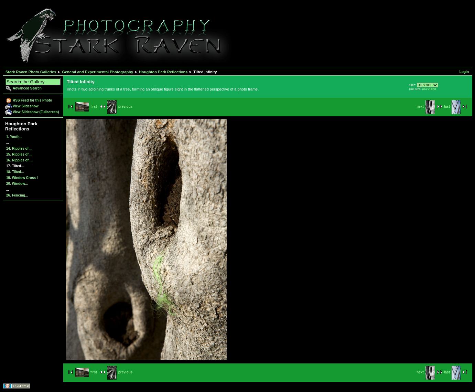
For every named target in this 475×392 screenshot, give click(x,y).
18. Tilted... (15, 172)
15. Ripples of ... (19, 154)
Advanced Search (27, 88)
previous (120, 106)
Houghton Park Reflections (163, 72)
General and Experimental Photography (97, 72)
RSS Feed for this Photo (32, 100)
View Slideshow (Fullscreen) (36, 112)
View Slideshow (26, 106)
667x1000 (429, 89)
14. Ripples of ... (19, 148)
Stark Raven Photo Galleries (31, 72)
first (86, 106)
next (426, 106)
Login (464, 72)
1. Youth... (14, 137)
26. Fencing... (17, 195)
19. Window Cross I (22, 178)
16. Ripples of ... (19, 160)
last (452, 106)
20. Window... (17, 184)
